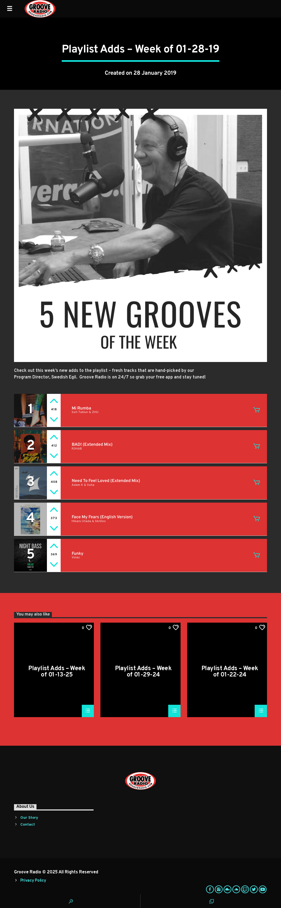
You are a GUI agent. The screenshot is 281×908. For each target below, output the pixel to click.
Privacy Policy (33, 880)
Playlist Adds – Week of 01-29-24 (143, 671)
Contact (27, 824)
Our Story (29, 817)
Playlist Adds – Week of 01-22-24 (229, 671)
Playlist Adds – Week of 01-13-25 (56, 671)
